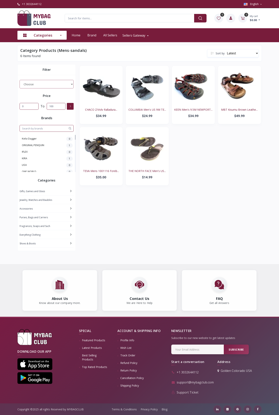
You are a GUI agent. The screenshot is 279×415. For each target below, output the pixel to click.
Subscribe (236, 349)
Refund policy (128, 363)
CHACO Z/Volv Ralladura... (101, 109)
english (251, 4)
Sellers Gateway (134, 35)
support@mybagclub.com (192, 382)
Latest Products (92, 348)
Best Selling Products (89, 357)
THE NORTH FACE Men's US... (147, 171)
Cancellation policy (132, 378)
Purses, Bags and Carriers (34, 217)
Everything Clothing (30, 234)
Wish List (126, 348)
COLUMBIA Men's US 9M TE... (147, 109)
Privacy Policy (149, 409)
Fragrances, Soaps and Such (35, 226)
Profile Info (127, 340)
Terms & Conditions (124, 409)
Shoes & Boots (28, 243)
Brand (91, 35)
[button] (34, 364)
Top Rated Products (94, 367)
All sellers (110, 35)
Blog (164, 409)
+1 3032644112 (29, 4)
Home (76, 35)
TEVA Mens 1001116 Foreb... (101, 171)
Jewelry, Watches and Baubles (36, 200)
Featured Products (93, 340)
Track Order (127, 355)
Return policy (128, 370)
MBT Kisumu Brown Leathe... (239, 109)
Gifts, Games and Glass (32, 191)
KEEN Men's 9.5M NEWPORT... (193, 109)
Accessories (26, 208)
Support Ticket (184, 392)
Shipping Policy (129, 385)
